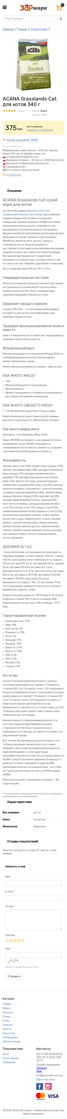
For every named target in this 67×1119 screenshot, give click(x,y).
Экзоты (7, 1029)
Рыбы (6, 1020)
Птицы (7, 1016)
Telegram (41, 1068)
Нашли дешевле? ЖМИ (22, 140)
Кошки (22, 29)
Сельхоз (8, 1024)
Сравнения (9, 1062)
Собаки (7, 1004)
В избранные (13, 175)
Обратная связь (45, 1079)
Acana (43, 110)
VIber (39, 1071)
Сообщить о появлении (40, 130)
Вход (6, 1054)
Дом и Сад (9, 1033)
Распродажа (10, 1037)
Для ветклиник (12, 1041)
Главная (8, 29)
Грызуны (8, 1012)
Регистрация (10, 1058)
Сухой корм (39, 29)
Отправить (14, 976)
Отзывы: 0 (22, 111)
